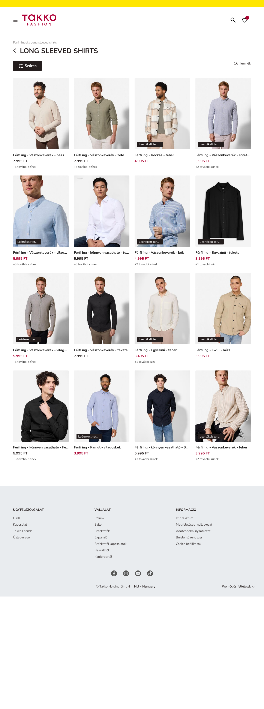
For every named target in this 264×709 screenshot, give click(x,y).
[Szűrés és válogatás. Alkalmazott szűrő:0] (27, 67)
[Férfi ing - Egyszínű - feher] (162, 314)
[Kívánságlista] (245, 20)
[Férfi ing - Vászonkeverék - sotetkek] (223, 119)
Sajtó (98, 526)
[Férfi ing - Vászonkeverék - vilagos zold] (41, 314)
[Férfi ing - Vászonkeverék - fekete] (102, 314)
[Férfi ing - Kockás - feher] (162, 119)
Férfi (16, 44)
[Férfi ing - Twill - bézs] (223, 314)
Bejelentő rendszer (189, 539)
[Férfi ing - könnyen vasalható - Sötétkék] (162, 411)
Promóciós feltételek (236, 588)
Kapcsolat (20, 526)
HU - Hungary (144, 588)
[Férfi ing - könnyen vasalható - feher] (102, 216)
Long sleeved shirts (44, 44)
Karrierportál (103, 558)
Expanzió (100, 539)
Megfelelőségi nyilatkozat (194, 526)
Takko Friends (22, 532)
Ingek (24, 44)
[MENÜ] (16, 21)
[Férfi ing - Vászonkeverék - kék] (162, 216)
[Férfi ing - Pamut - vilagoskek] (102, 411)
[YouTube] (138, 574)
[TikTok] (150, 574)
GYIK (16, 519)
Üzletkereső (21, 539)
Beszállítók (102, 552)
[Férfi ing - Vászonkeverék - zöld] (102, 119)
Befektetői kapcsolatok (110, 545)
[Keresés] (233, 20)
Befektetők (102, 532)
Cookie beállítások (188, 545)
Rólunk (99, 519)
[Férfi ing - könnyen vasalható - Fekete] (41, 411)
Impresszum (184, 519)
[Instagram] (126, 574)
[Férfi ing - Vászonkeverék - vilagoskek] (41, 216)
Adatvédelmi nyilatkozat (193, 532)
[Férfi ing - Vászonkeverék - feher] (223, 411)
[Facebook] (114, 574)
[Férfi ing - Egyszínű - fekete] (223, 216)
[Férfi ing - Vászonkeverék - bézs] (41, 119)
